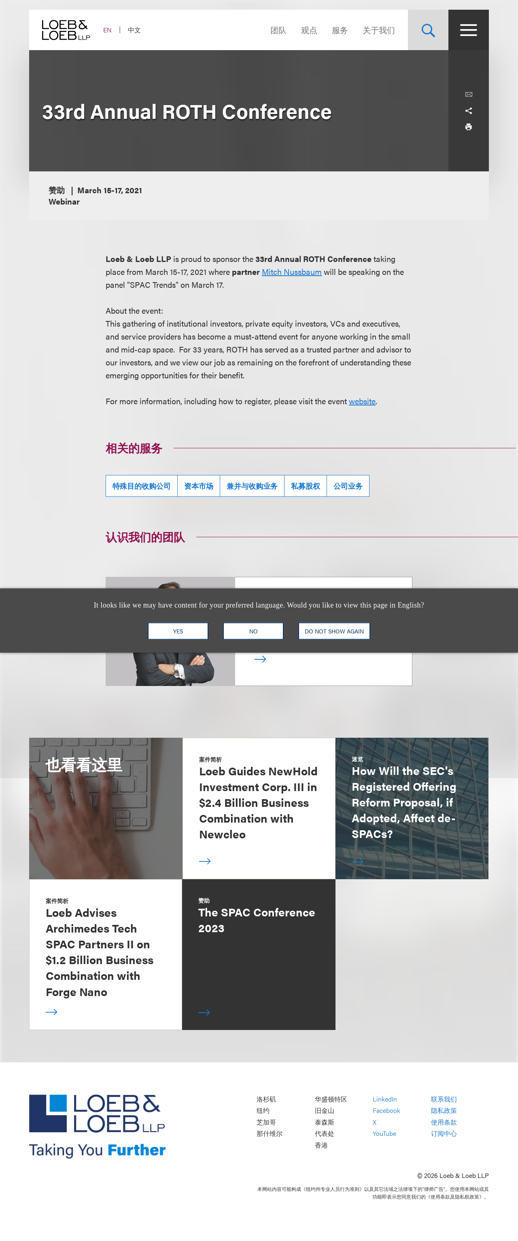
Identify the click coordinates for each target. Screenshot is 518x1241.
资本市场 (198, 486)
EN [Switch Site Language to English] (107, 29)
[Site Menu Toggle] (468, 30)
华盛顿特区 (331, 1099)
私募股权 (305, 486)
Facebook (386, 1110)
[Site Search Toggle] (428, 30)
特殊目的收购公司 (142, 486)
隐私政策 (444, 1110)
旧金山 (324, 1110)
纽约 (263, 1110)
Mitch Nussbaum (292, 271)
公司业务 (348, 486)
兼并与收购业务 (252, 486)
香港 (321, 1145)
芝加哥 (266, 1122)
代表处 (324, 1133)
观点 (309, 30)
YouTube (384, 1133)
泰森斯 (324, 1122)
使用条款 (444, 1122)
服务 (340, 30)
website (362, 401)
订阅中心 (444, 1133)
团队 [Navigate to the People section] (278, 30)
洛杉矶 (266, 1099)
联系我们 (444, 1099)
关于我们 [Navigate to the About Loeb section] (379, 30)
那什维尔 (269, 1133)
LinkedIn (385, 1099)
